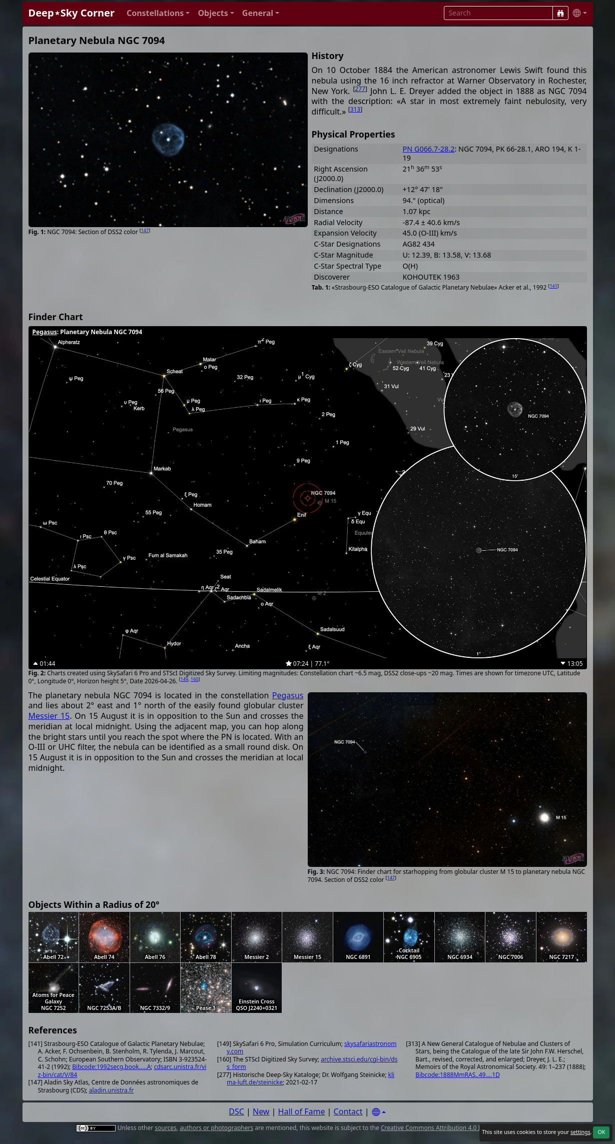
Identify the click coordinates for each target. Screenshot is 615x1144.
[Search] (560, 13)
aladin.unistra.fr (111, 1090)
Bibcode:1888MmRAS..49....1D (457, 1074)
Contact (348, 1111)
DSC (236, 1111)
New (261, 1111)
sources (165, 1127)
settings (580, 1131)
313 (355, 109)
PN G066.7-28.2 (429, 149)
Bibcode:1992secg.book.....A (111, 1066)
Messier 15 (49, 715)
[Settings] (378, 1112)
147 (145, 230)
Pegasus (45, 332)
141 (553, 286)
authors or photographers (216, 1127)
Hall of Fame (301, 1111)
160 (194, 679)
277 (360, 89)
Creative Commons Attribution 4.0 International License (459, 1127)
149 (184, 679)
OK (601, 1131)
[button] (158, 13)
